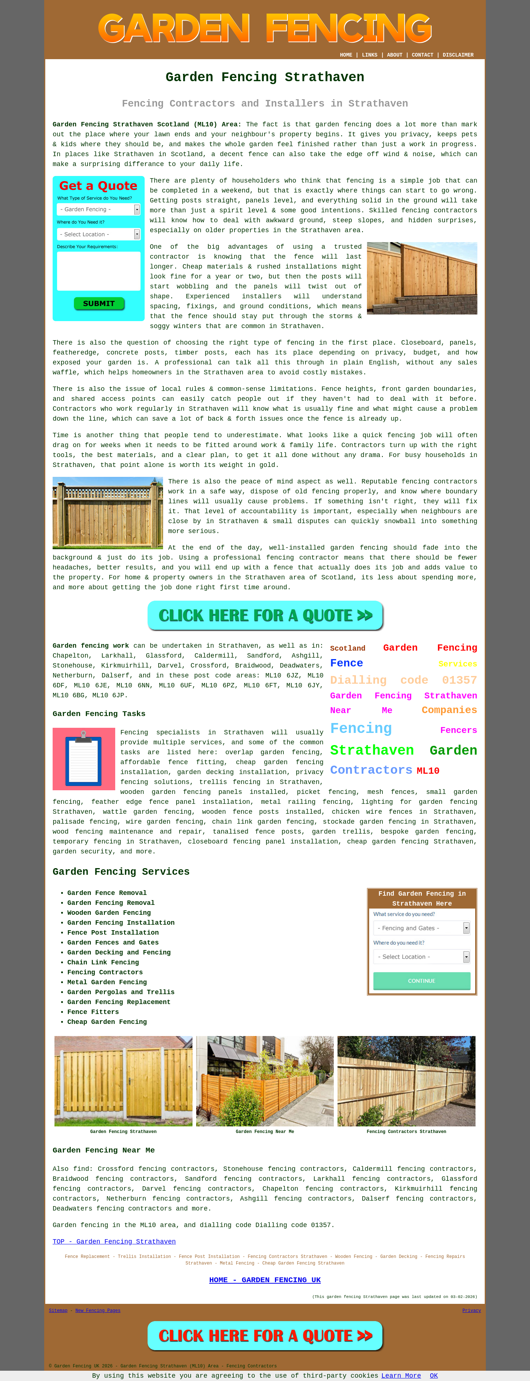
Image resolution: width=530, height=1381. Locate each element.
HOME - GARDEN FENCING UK (265, 1280)
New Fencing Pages (97, 1310)
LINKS (369, 55)
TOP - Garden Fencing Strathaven (114, 1241)
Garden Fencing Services (121, 872)
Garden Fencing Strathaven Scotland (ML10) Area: (147, 124)
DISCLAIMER (458, 55)
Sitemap (58, 1310)
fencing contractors (440, 210)
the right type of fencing (263, 342)
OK (434, 1376)
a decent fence (239, 154)
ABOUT (395, 55)
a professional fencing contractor (271, 557)
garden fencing (359, 547)
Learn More (401, 1376)
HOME (346, 55)
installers (262, 296)
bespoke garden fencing (427, 831)
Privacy (472, 1310)
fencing (401, 435)
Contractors (74, 409)
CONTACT (423, 55)
